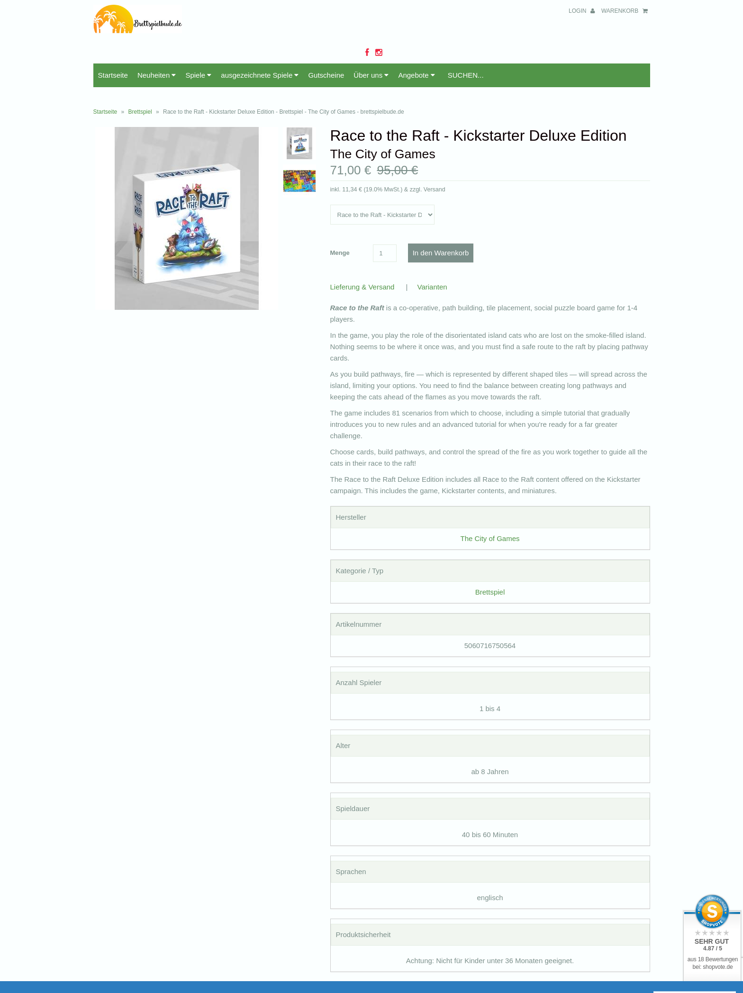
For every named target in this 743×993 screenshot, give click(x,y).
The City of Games (489, 538)
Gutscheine (326, 75)
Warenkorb (624, 11)
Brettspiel (140, 111)
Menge (340, 252)
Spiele (198, 75)
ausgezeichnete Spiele (260, 75)
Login (582, 11)
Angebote (416, 75)
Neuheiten (156, 75)
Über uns (371, 75)
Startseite (113, 75)
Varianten (432, 287)
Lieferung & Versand (362, 287)
